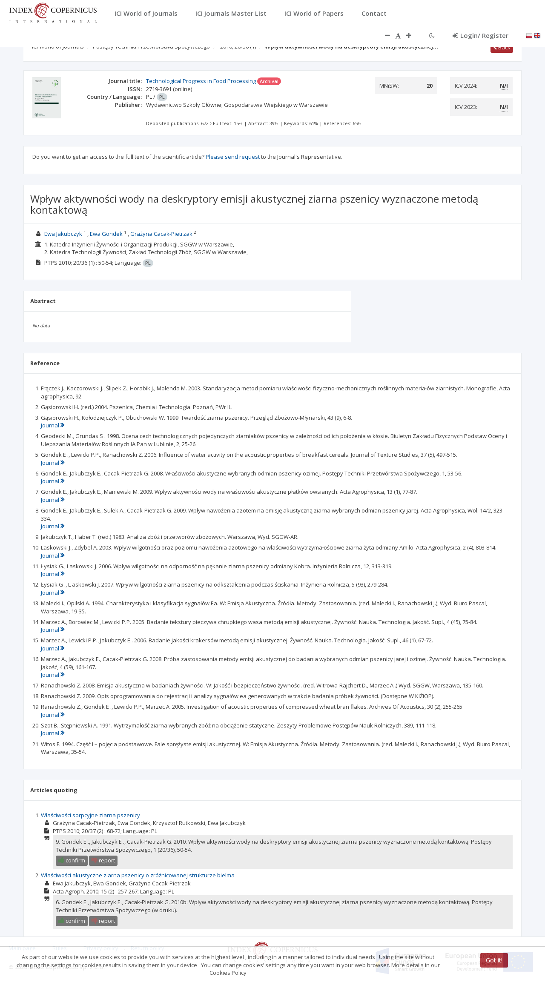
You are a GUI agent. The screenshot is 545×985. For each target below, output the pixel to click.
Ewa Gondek (106, 234)
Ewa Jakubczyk (63, 234)
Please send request (233, 156)
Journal (52, 425)
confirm (71, 860)
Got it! (494, 960)
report (103, 860)
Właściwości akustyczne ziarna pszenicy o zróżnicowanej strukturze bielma (138, 875)
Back (502, 47)
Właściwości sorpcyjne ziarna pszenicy (90, 815)
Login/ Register (480, 35)
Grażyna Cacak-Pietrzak (161, 234)
